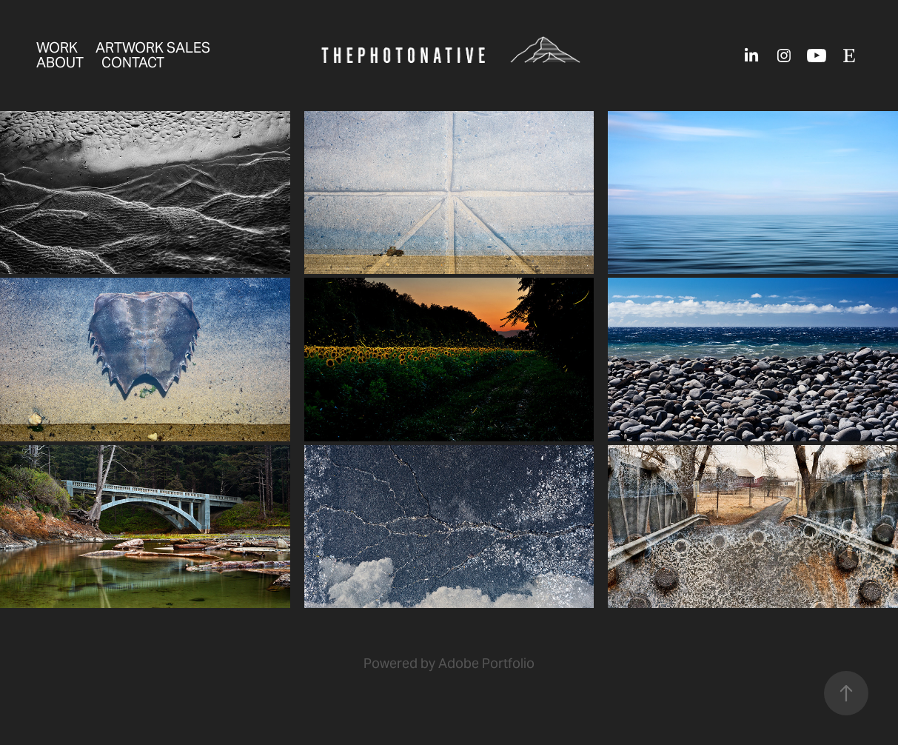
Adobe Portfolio (486, 663)
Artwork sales (153, 47)
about (60, 62)
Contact (132, 62)
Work (57, 47)
